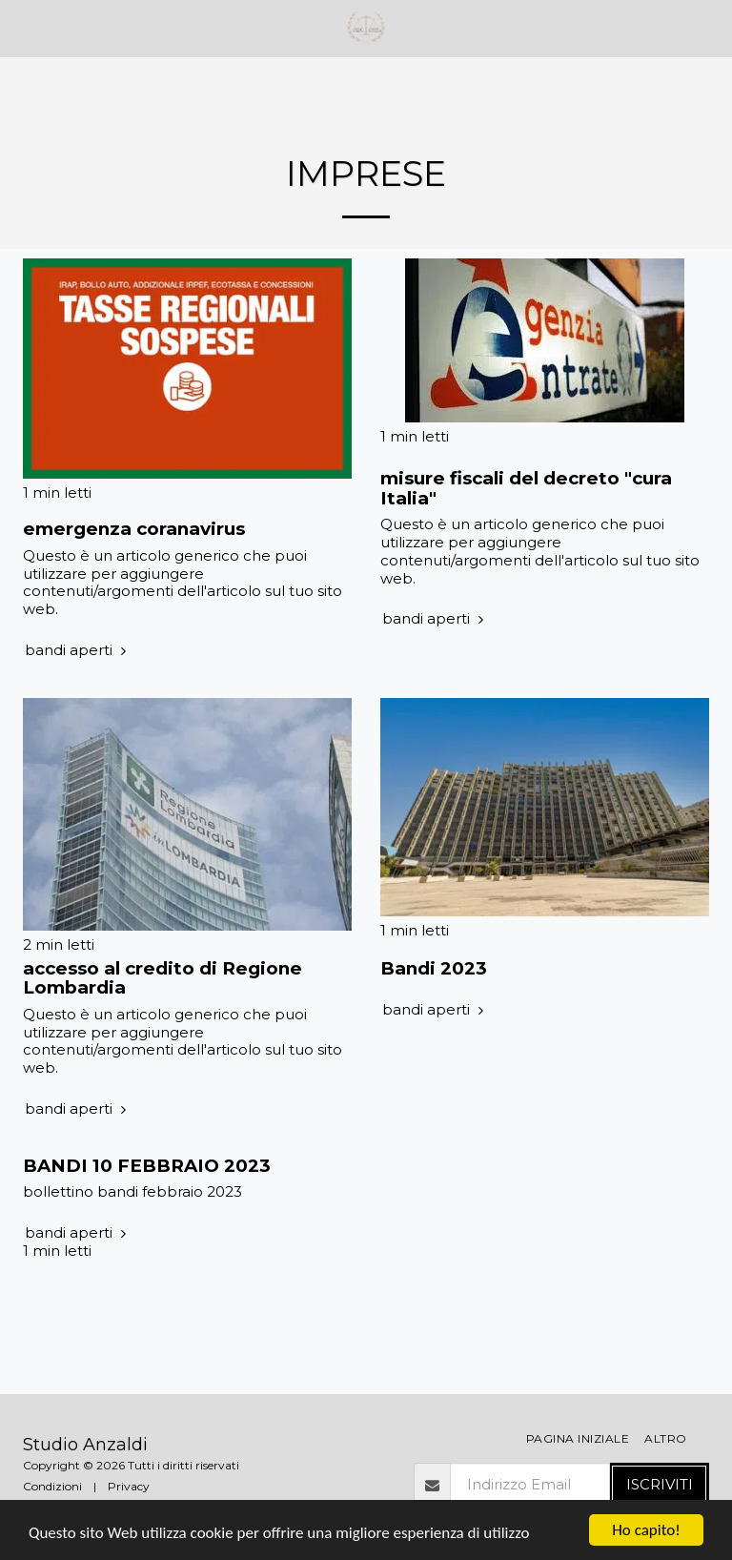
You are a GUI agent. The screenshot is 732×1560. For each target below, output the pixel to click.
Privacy (129, 1486)
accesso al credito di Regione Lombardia (162, 978)
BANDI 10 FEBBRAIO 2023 (147, 1166)
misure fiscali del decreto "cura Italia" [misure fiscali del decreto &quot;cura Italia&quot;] (526, 488)
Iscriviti (659, 1484)
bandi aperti (78, 650)
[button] (21, 28)
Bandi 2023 (433, 968)
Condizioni (52, 1486)
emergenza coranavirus (134, 529)
